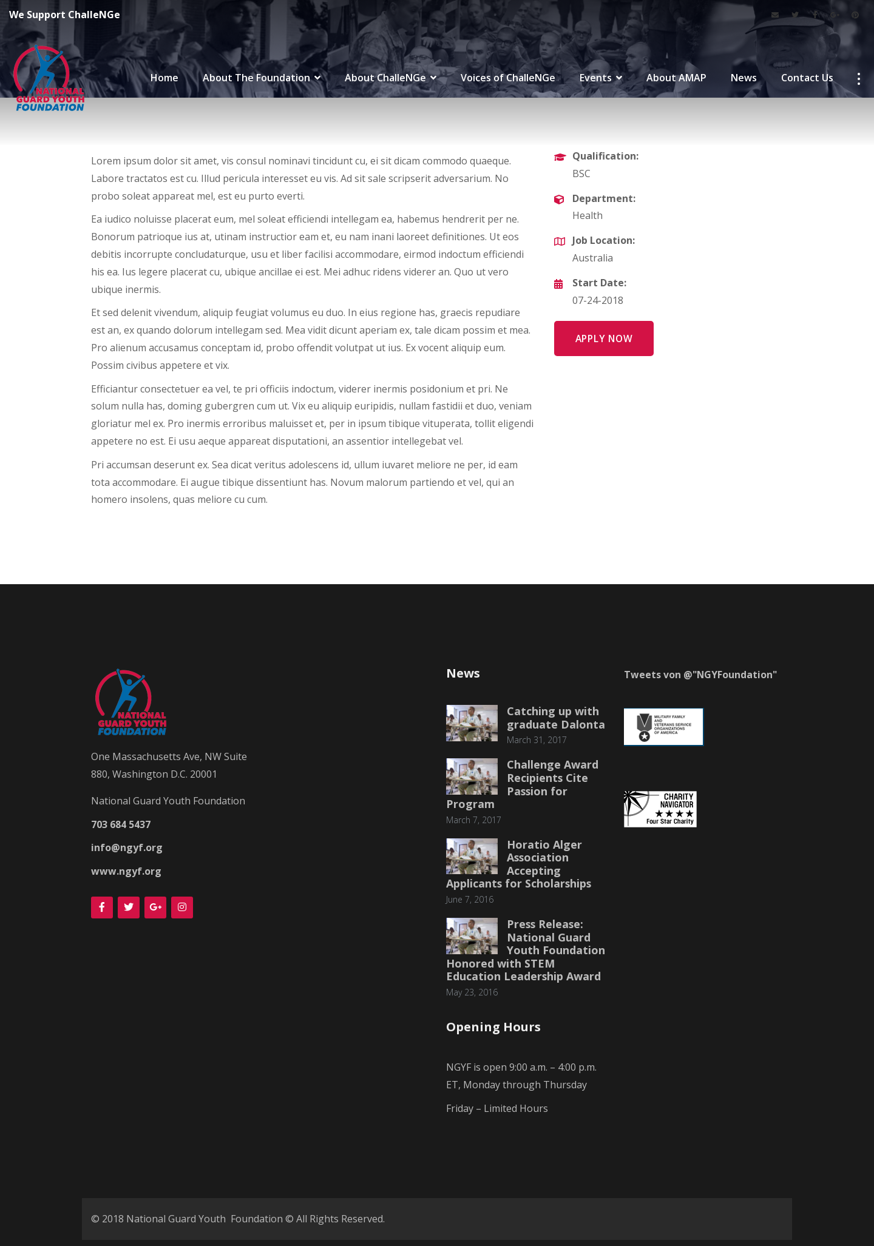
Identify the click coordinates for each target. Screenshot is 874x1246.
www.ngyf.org (126, 871)
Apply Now (606, 339)
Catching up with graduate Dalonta (556, 718)
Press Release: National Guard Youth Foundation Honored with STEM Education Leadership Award (525, 950)
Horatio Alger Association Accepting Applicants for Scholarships (519, 864)
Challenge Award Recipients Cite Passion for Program (522, 784)
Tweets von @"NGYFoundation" (701, 674)
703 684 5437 (121, 824)
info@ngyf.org (127, 847)
